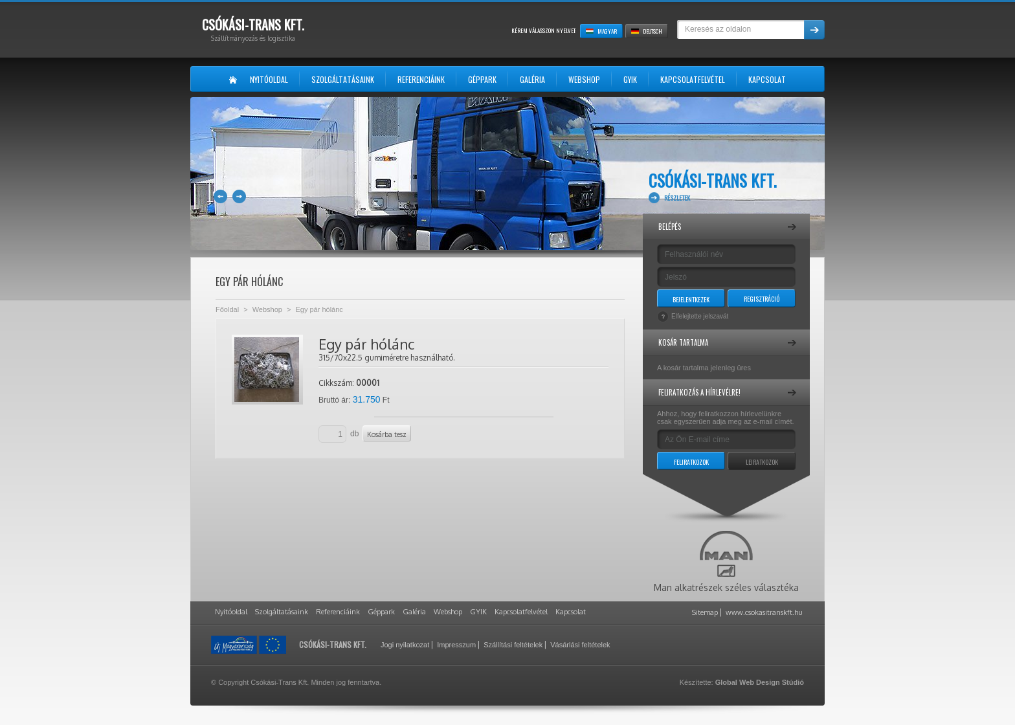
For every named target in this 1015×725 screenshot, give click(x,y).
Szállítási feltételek (513, 645)
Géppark (381, 611)
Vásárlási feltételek (580, 645)
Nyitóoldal (231, 611)
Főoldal (227, 309)
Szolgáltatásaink (281, 611)
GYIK (478, 611)
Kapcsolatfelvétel (521, 611)
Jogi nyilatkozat (405, 645)
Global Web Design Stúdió (759, 682)
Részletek (677, 198)
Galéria (414, 611)
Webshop (267, 309)
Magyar (601, 31)
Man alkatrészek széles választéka (726, 562)
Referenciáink (338, 611)
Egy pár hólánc (318, 309)
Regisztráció (761, 299)
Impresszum (456, 645)
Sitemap (705, 612)
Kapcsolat (570, 611)
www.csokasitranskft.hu (764, 612)
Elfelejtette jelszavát (699, 316)
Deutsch (646, 31)
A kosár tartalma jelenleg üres (704, 368)
